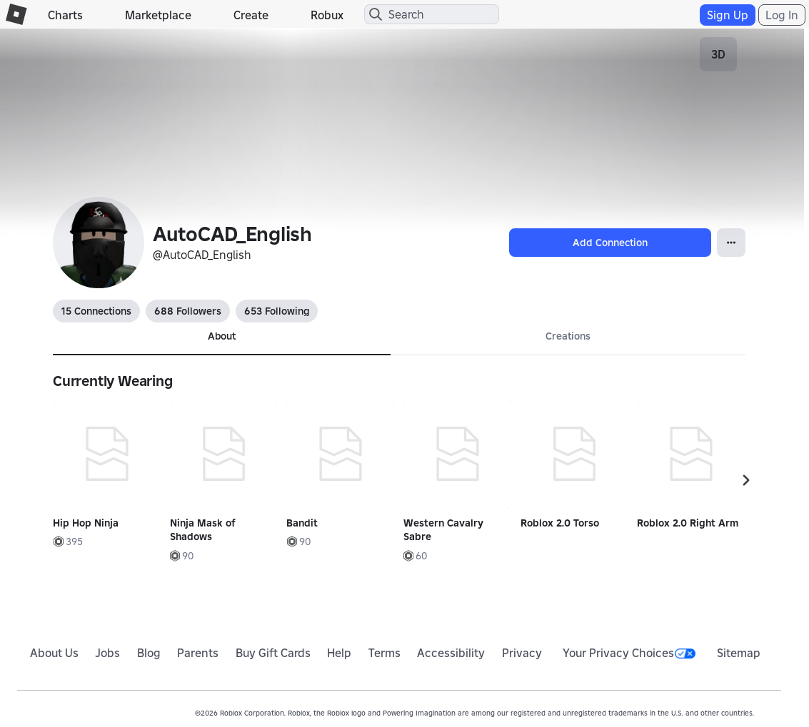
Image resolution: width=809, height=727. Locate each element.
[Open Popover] (731, 242)
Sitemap (738, 653)
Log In (781, 15)
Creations (568, 336)
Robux (327, 15)
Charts (65, 15)
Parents (197, 653)
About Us (54, 653)
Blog (149, 653)
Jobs (107, 653)
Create (250, 15)
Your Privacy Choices (629, 653)
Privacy (522, 653)
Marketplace (158, 15)
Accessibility (451, 653)
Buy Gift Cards (273, 653)
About (222, 336)
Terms (384, 653)
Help (339, 653)
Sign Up (727, 15)
